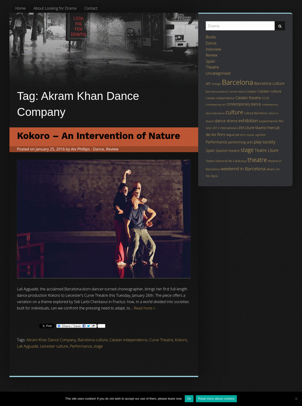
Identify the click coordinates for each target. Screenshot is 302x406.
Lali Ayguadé (27, 346)
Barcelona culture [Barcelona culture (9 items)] (269, 83)
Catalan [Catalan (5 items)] (251, 91)
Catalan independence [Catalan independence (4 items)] (220, 98)
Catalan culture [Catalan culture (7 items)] (269, 91)
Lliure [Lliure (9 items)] (249, 127)
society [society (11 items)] (269, 142)
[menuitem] (20, 8)
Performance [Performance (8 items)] (216, 142)
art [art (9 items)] (208, 83)
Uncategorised (218, 73)
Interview (213, 49)
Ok (189, 398)
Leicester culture (54, 346)
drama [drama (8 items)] (232, 120)
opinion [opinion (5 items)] (260, 135)
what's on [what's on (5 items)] (273, 169)
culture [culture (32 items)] (234, 112)
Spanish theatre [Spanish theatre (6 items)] (227, 150)
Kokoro (181, 339)
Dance (98, 149)
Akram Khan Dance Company (51, 339)
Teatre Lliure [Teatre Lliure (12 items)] (266, 150)
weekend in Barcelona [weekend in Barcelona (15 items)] (243, 169)
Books (211, 37)
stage (98, 346)
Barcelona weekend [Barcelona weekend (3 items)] (217, 91)
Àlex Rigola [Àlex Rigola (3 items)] (212, 176)
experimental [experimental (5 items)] (268, 121)
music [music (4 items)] (250, 135)
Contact (91, 8)
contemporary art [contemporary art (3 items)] (216, 104)
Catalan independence (128, 339)
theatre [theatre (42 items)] (257, 160)
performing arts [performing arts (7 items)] (240, 142)
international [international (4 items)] (228, 128)
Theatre (212, 67)
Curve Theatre (161, 339)
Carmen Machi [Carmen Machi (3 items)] (237, 91)
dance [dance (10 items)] (220, 120)
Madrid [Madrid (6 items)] (260, 128)
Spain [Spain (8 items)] (210, 150)
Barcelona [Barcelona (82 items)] (237, 82)
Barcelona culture (93, 339)
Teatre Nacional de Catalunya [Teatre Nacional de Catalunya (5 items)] (226, 161)
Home (20, 8)
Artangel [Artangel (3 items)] (216, 83)
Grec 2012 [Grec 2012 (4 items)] (212, 128)
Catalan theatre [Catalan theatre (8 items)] (248, 97)
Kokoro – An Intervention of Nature (98, 135)
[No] (296, 398)
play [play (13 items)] (258, 142)
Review (112, 149)
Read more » (144, 308)
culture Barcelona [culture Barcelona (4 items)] (255, 113)
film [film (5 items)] (281, 121)
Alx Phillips (80, 149)
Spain (210, 61)
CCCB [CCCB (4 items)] (265, 98)
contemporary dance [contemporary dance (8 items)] (243, 104)
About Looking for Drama (55, 8)
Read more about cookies (216, 398)
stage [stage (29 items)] (247, 150)
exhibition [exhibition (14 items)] (248, 121)
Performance (81, 346)
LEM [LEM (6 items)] (240, 128)
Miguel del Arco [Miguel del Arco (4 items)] (236, 135)
